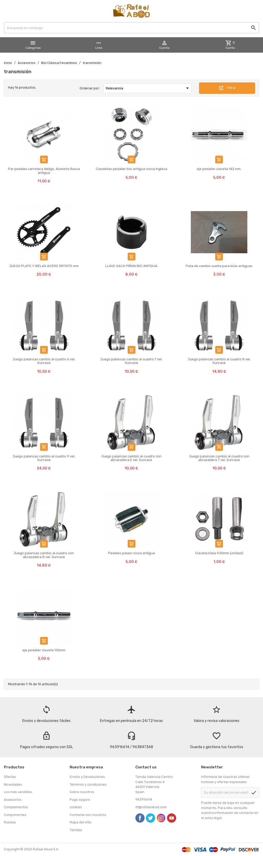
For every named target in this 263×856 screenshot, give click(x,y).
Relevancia (148, 88)
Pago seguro (80, 800)
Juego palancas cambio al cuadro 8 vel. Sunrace (219, 361)
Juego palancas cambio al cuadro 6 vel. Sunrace (44, 361)
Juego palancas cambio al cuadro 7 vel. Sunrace (131, 361)
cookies (76, 807)
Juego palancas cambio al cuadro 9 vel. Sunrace (44, 458)
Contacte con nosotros (88, 815)
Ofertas (10, 777)
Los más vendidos (18, 792)
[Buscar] (131, 28)
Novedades (13, 784)
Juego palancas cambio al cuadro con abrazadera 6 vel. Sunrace (131, 458)
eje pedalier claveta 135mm (43, 650)
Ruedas (10, 822)
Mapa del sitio (80, 822)
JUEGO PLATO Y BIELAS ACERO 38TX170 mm (44, 266)
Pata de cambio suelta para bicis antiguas (219, 266)
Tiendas (76, 830)
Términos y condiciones (88, 784)
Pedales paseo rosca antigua (131, 553)
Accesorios (13, 800)
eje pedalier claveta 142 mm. (219, 169)
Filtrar (227, 88)
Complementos (16, 807)
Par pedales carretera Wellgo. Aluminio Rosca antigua (44, 170)
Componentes (15, 815)
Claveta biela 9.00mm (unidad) (219, 553)
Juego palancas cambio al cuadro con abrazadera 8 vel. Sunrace (44, 555)
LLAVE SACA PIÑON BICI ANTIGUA (131, 266)
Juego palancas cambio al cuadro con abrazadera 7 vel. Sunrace (219, 458)
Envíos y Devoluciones (87, 777)
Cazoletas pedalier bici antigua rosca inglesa (131, 169)
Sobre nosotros (82, 792)
